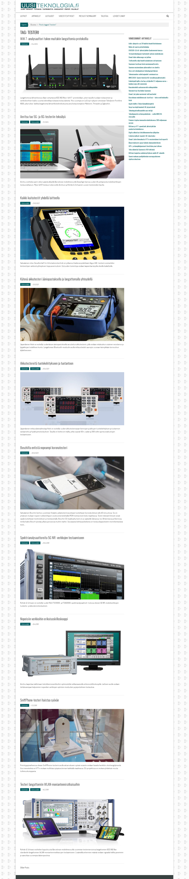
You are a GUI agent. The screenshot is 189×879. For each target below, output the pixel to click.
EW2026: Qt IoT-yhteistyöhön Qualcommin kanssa (145, 50)
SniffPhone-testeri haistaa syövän (39, 700)
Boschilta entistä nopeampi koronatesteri (43, 447)
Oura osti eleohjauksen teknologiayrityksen (143, 70)
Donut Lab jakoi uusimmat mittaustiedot (142, 94)
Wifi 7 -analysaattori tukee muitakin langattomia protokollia (54, 38)
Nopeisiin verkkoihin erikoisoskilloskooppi (44, 618)
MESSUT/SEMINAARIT (87, 16)
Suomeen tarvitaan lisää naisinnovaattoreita (143, 64)
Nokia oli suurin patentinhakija (139, 46)
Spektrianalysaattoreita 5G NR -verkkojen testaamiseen (52, 537)
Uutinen (25, 44)
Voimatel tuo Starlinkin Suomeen (140, 90)
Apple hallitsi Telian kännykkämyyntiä (141, 103)
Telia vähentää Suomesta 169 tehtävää (142, 149)
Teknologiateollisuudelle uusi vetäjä (141, 110)
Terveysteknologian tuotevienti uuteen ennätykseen (146, 53)
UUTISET (23, 16)
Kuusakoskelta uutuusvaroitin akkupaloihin (143, 87)
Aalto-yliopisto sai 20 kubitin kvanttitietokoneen (145, 43)
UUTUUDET (49, 16)
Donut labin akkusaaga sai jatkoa (140, 57)
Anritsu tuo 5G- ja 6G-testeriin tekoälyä (43, 116)
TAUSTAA (104, 16)
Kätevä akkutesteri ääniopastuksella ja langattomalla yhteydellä (57, 278)
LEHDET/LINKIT (119, 16)
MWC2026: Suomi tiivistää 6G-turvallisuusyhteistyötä (147, 77)
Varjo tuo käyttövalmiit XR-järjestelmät (142, 107)
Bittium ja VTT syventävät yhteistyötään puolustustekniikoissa (142, 127)
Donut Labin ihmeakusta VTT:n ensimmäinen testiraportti (148, 139)
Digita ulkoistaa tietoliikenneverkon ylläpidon (144, 132)
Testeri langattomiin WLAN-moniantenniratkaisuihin (50, 784)
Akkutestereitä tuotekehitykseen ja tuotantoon (46, 363)
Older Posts (24, 868)
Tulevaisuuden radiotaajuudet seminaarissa (143, 74)
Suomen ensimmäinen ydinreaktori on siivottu (144, 67)
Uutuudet (35, 122)
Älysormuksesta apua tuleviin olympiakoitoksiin (145, 142)
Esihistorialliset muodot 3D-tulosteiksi (142, 135)
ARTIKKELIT (36, 16)
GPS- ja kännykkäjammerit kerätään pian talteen (145, 146)
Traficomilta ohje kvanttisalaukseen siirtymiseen (145, 60)
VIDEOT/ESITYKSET (66, 16)
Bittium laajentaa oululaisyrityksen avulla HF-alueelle (146, 153)
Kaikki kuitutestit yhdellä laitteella (40, 197)
